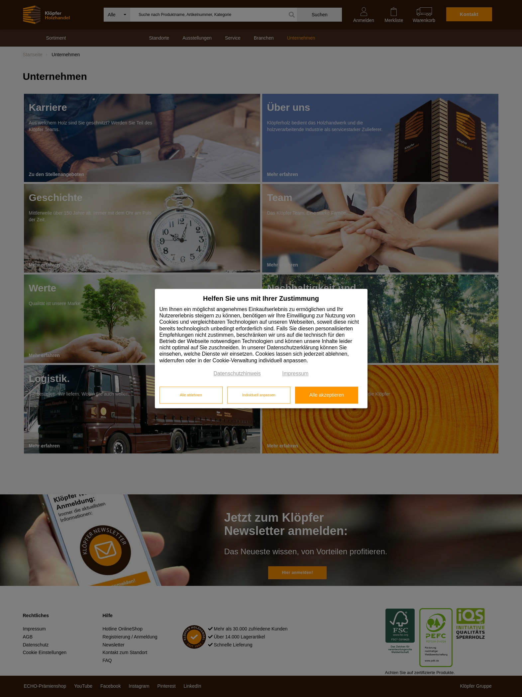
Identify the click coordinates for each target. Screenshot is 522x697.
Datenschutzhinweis (237, 373)
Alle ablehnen (191, 395)
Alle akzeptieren (326, 395)
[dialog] (261, 348)
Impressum (295, 373)
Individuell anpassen (258, 395)
